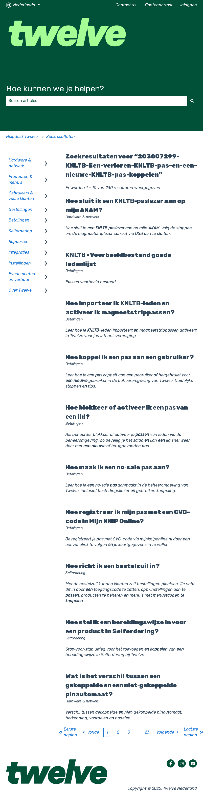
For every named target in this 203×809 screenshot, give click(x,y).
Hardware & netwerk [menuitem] (20, 163)
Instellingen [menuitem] (20, 263)
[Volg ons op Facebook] (171, 763)
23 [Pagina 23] (147, 732)
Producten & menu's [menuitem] (20, 179)
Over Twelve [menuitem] (20, 290)
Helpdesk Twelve (22, 136)
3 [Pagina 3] (129, 732)
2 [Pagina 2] (118, 732)
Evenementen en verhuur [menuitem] (22, 276)
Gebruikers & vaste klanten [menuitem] (21, 196)
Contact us (126, 5)
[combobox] (96, 101)
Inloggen (188, 5)
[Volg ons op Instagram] (182, 763)
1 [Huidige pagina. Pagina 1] (107, 732)
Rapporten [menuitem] (19, 241)
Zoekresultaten (60, 136)
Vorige (90, 732)
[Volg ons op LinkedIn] (193, 763)
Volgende (168, 732)
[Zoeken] (192, 101)
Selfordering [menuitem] (20, 231)
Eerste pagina (68, 732)
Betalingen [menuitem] (19, 220)
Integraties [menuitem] (19, 252)
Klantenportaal (158, 5)
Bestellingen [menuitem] (20, 209)
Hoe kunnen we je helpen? (55, 88)
